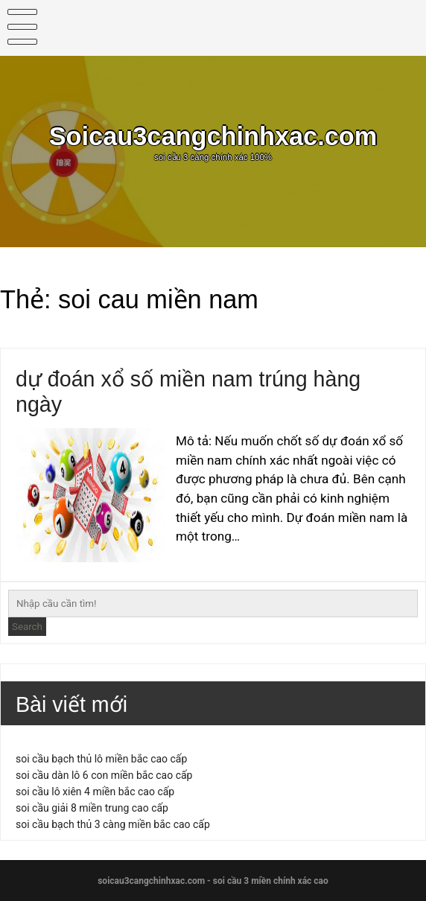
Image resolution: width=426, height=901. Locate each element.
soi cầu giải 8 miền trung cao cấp (92, 808)
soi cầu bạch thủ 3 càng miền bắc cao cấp (113, 824)
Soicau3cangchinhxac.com (213, 136)
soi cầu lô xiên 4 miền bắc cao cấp (95, 791)
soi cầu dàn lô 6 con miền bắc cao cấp (104, 775)
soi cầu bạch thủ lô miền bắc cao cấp (101, 759)
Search (27, 626)
